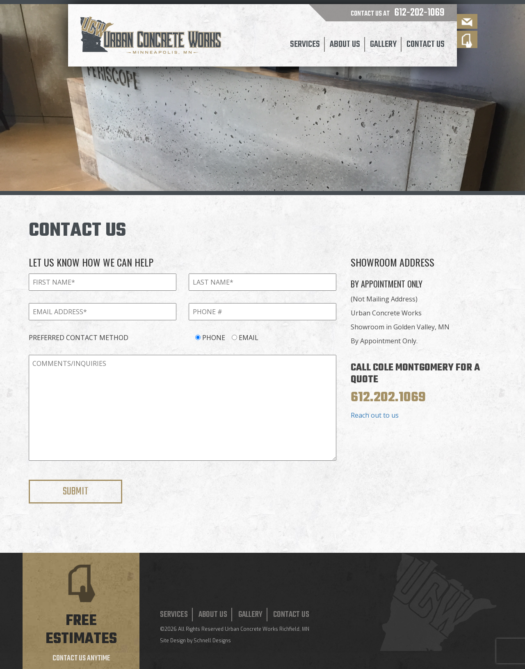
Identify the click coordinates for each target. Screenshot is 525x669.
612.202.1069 (388, 397)
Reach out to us (375, 415)
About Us (345, 44)
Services (305, 44)
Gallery (383, 44)
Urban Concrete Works (251, 629)
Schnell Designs (212, 640)
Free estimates (81, 630)
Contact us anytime (81, 658)
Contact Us (425, 44)
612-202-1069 (419, 13)
